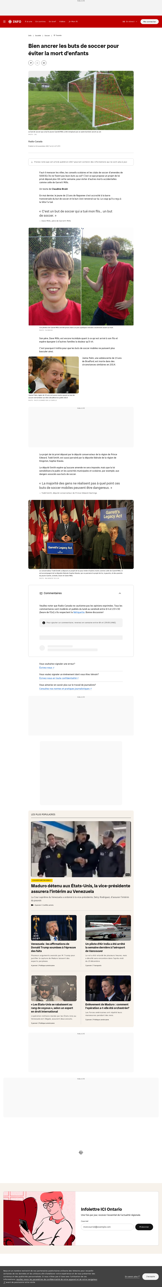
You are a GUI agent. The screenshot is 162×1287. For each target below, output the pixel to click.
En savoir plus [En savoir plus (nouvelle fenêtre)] (132, 1276)
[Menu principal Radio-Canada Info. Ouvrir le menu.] (4, 21)
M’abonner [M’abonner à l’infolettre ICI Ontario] (144, 1227)
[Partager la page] (30, 62)
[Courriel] (107, 1227)
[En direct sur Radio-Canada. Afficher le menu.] (130, 21)
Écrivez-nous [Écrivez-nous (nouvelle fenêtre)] (46, 667)
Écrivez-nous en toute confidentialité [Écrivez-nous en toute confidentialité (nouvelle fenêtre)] (59, 678)
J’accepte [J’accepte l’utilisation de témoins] (150, 1276)
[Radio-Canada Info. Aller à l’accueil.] (14, 21)
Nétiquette (79, 612)
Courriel (84, 1221)
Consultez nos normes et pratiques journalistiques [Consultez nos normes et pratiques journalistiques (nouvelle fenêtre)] (65, 688)
